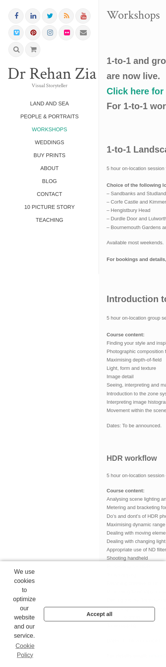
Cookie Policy (25, 650)
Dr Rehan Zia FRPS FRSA (49, 73)
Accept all (99, 614)
